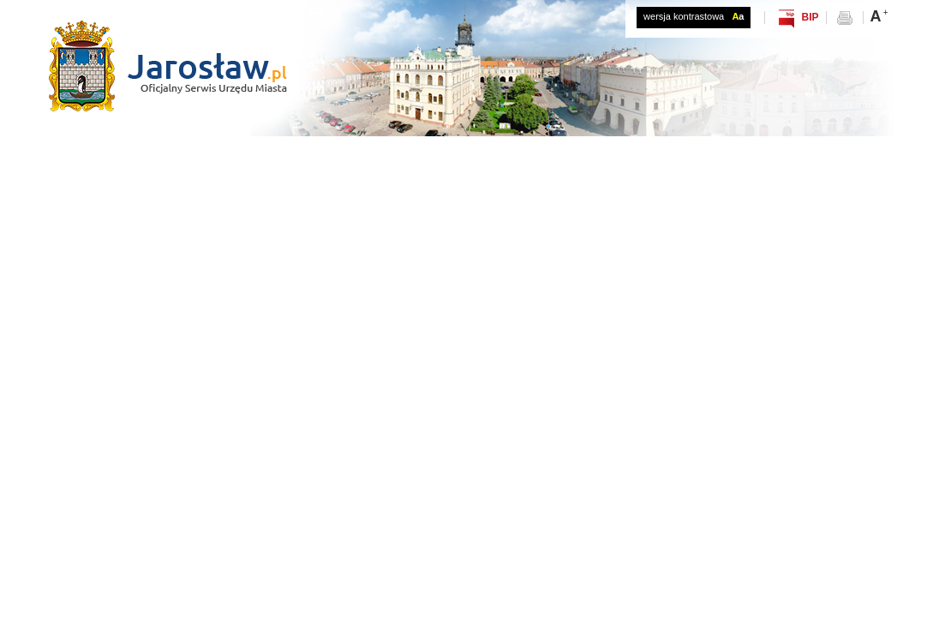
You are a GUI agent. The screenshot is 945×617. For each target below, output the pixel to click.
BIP (809, 17)
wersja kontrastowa (693, 16)
